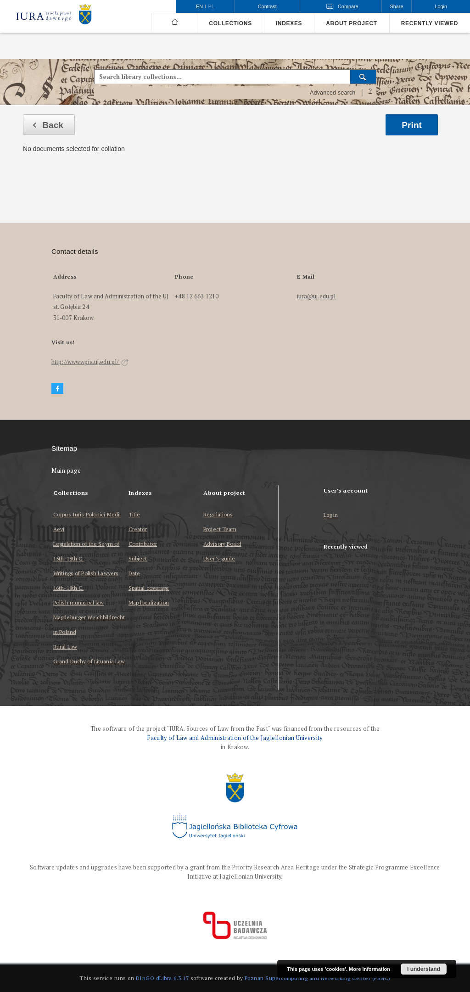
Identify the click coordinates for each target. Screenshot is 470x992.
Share (396, 6)
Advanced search (333, 93)
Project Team (219, 529)
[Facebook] (57, 388)
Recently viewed (429, 23)
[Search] (363, 76)
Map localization (149, 602)
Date (134, 573)
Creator (138, 529)
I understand (423, 969)
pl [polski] (211, 6)
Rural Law (65, 646)
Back (45, 125)
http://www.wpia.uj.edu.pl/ (90, 362)
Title (134, 514)
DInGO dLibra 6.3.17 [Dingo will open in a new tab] (162, 978)
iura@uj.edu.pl (316, 296)
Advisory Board (222, 543)
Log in (331, 515)
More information (369, 969)
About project (351, 23)
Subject (138, 558)
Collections (230, 23)
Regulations (218, 514)
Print (412, 125)
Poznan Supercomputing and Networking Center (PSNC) (318, 978)
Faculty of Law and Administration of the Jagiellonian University (234, 738)
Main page (66, 471)
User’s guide (219, 558)
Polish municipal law (78, 602)
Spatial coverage (149, 587)
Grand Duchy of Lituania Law (89, 661)
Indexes (289, 23)
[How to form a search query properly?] (370, 93)
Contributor (143, 543)
